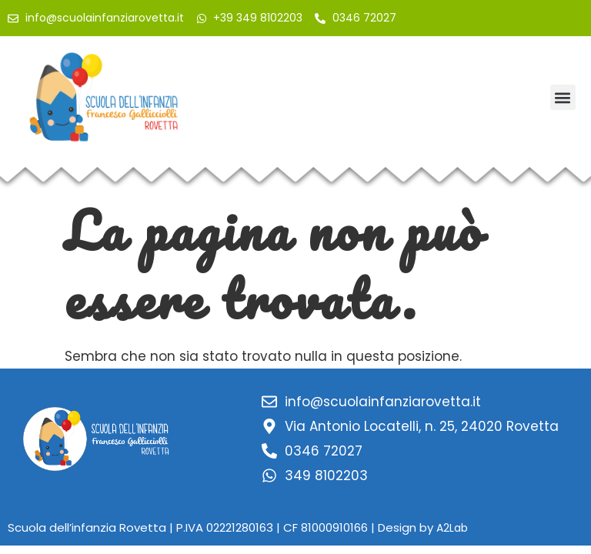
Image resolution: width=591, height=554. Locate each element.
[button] (563, 97)
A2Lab (452, 528)
